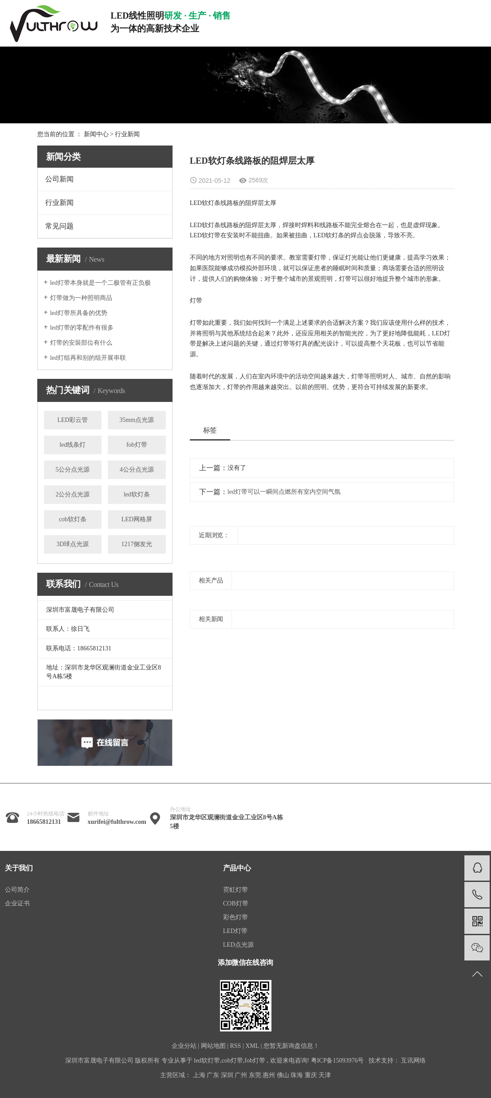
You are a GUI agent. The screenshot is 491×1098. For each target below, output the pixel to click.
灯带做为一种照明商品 (81, 298)
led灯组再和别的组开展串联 (88, 357)
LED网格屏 (137, 519)
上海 (199, 1075)
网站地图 (213, 1046)
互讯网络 (413, 1060)
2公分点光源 (72, 494)
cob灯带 (232, 1060)
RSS (235, 1046)
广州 (241, 1075)
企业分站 (184, 1046)
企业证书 (17, 903)
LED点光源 (238, 944)
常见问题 (59, 226)
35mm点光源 (136, 420)
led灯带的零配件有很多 (82, 327)
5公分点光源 (72, 469)
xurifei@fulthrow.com (117, 822)
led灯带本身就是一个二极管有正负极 (100, 282)
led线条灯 (72, 444)
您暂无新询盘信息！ (291, 1046)
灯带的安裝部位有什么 (81, 342)
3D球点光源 (72, 544)
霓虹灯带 (235, 889)
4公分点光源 (137, 469)
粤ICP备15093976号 (337, 1060)
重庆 (311, 1075)
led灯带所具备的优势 (78, 313)
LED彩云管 (72, 420)
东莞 (255, 1075)
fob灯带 (136, 444)
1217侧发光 (136, 544)
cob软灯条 (72, 519)
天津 (324, 1075)
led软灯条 (137, 494)
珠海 (297, 1075)
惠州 (269, 1075)
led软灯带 (207, 1060)
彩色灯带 (235, 917)
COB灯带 (235, 903)
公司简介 (17, 889)
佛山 (283, 1075)
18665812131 (44, 822)
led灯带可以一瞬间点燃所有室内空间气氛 (284, 491)
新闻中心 (96, 134)
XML (252, 1046)
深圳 (227, 1075)
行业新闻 (127, 134)
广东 (213, 1075)
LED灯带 (235, 931)
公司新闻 (59, 179)
